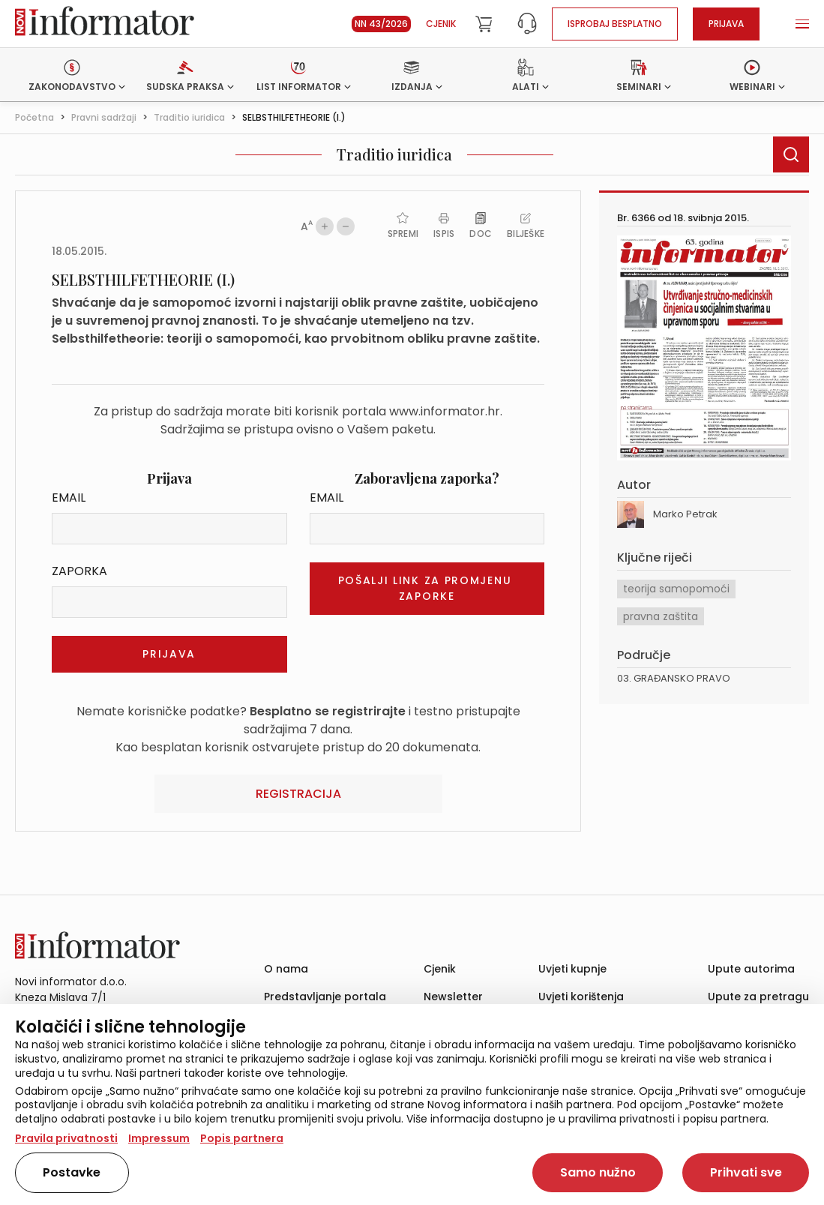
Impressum (159, 1138)
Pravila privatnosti (66, 1138)
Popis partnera (241, 1138)
